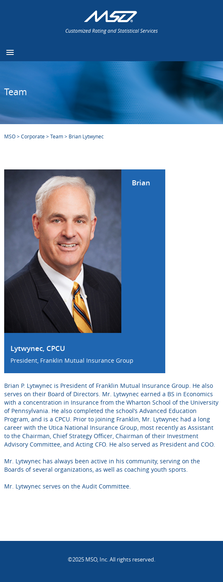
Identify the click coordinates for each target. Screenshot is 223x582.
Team (56, 136)
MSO (9, 136)
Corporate (33, 136)
